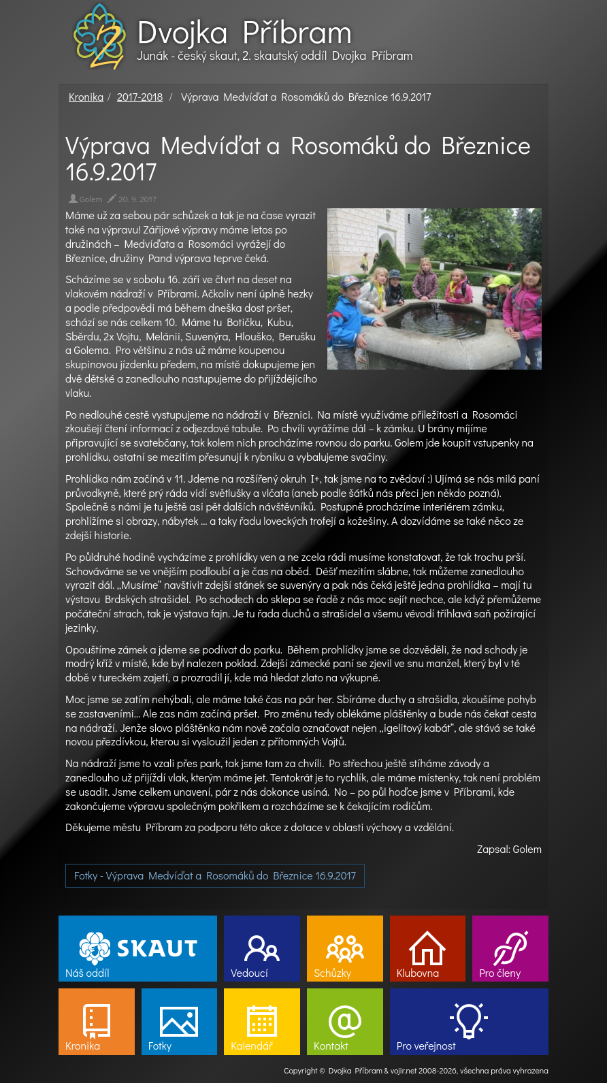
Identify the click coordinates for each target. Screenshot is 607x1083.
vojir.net (404, 1070)
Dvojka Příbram (244, 31)
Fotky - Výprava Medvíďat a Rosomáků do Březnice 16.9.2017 (215, 875)
